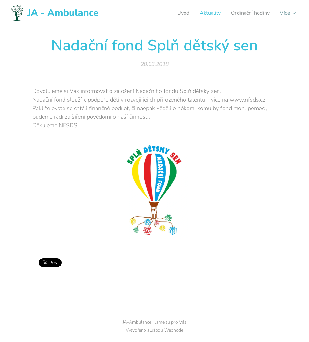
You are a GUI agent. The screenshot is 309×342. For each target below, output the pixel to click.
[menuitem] (179, 13)
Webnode (173, 330)
